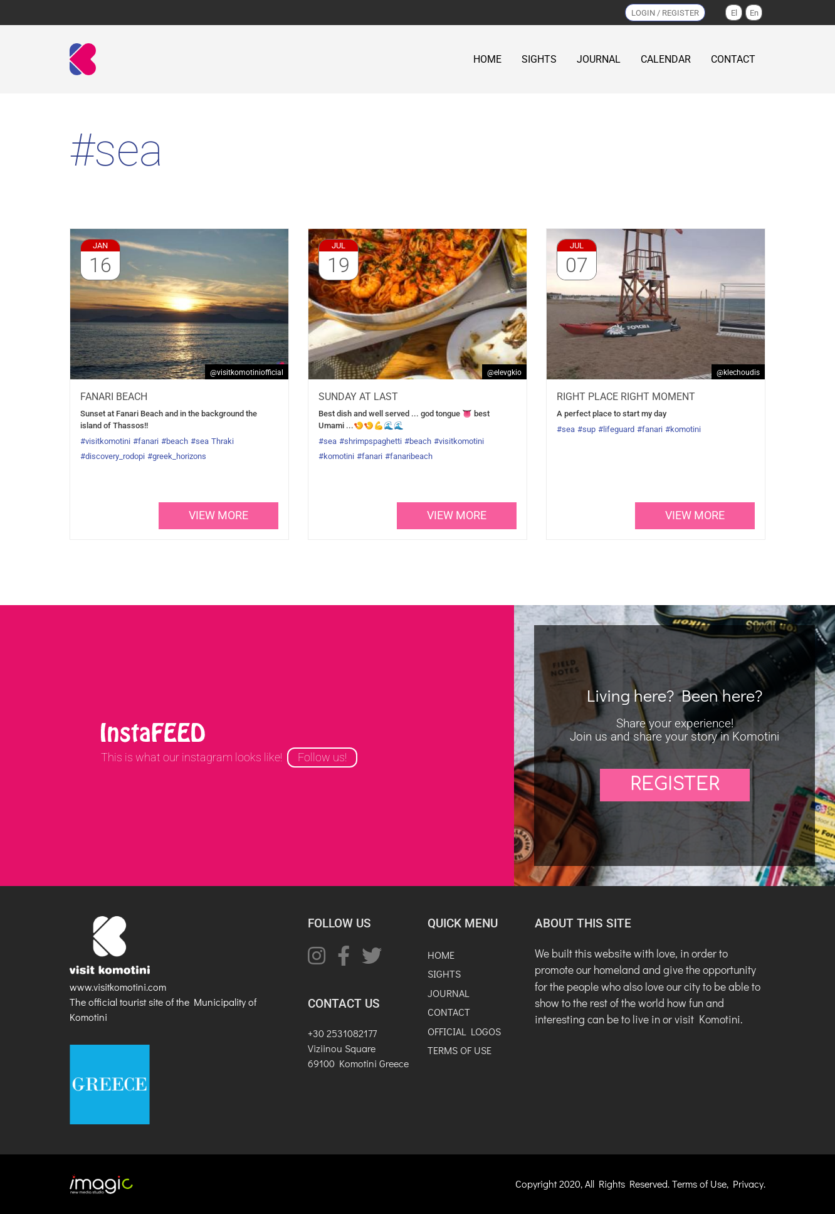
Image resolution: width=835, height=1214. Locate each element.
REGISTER (675, 784)
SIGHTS (539, 59)
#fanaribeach (409, 456)
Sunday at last (358, 397)
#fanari (146, 441)
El (734, 13)
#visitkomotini (105, 441)
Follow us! (322, 757)
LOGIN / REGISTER (665, 13)
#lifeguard (616, 429)
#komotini (336, 456)
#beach (174, 441)
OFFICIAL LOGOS (464, 1031)
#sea (200, 441)
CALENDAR (666, 59)
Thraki (222, 441)
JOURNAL (599, 59)
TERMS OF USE (459, 1050)
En (754, 13)
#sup (586, 429)
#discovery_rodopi (112, 456)
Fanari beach (113, 397)
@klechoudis (738, 372)
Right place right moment (626, 397)
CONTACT (733, 59)
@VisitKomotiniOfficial (246, 372)
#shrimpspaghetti (370, 441)
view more (218, 515)
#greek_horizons (176, 456)
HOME (487, 59)
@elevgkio (504, 372)
